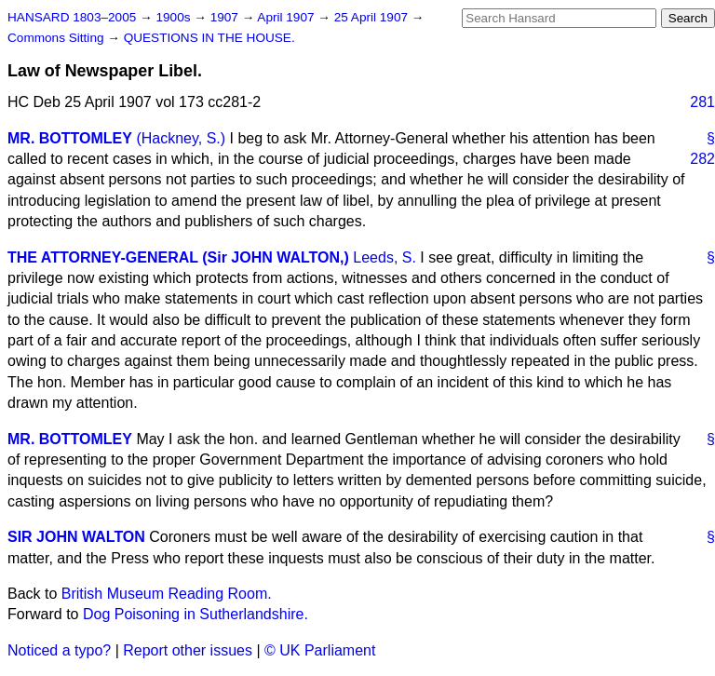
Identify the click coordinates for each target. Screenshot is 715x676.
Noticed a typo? (59, 650)
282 (702, 159)
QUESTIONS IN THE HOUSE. (209, 38)
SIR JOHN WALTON (76, 537)
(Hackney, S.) (180, 138)
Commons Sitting (57, 38)
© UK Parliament (319, 650)
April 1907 (287, 17)
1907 (226, 17)
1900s (174, 17)
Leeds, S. (384, 257)
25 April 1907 (372, 17)
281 (702, 102)
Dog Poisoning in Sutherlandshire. (195, 614)
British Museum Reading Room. (166, 594)
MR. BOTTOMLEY (69, 138)
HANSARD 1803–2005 (71, 17)
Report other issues (187, 650)
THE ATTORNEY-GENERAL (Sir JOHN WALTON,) (178, 257)
